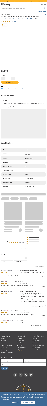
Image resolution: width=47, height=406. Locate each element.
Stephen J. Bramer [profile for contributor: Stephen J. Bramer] (17, 18)
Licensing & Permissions (6, 345)
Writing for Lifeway (5, 350)
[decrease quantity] (3, 78)
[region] (23, 399)
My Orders (19, 338)
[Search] (44, 8)
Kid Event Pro (35, 342)
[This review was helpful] (42, 277)
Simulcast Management (38, 345)
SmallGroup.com (36, 349)
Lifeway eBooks (36, 347)
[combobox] (23, 8)
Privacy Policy (4, 347)
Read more (24, 302)
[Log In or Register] (39, 4)
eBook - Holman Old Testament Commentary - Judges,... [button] (20, 285)
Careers (3, 342)
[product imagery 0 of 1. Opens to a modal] (23, 45)
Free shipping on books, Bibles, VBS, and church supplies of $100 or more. (23, 1)
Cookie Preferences (21, 347)
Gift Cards (19, 345)
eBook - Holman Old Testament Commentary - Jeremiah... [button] (20, 314)
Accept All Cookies (28, 402)
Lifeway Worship (36, 340)
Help (18, 349)
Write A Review (23, 248)
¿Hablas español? (41, 11)
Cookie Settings (15, 402)
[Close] (44, 394)
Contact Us (3, 340)
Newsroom (3, 343)
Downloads (35, 343)
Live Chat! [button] (19, 350)
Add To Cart (10, 82)
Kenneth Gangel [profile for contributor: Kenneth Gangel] (31, 18)
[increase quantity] (13, 78)
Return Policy (20, 343)
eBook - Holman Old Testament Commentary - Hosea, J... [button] (20, 323)
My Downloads (20, 340)
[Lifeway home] (5, 4)
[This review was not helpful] (44, 277)
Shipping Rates (20, 342)
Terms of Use (4, 349)
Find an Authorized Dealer (7, 352)
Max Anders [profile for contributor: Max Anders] (6, 18)
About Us (3, 338)
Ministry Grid (35, 338)
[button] (33, 238)
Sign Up (4, 368)
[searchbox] (13, 258)
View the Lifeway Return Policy (18, 89)
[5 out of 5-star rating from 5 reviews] (8, 21)
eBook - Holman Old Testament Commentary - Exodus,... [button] (20, 275)
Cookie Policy (16, 397)
